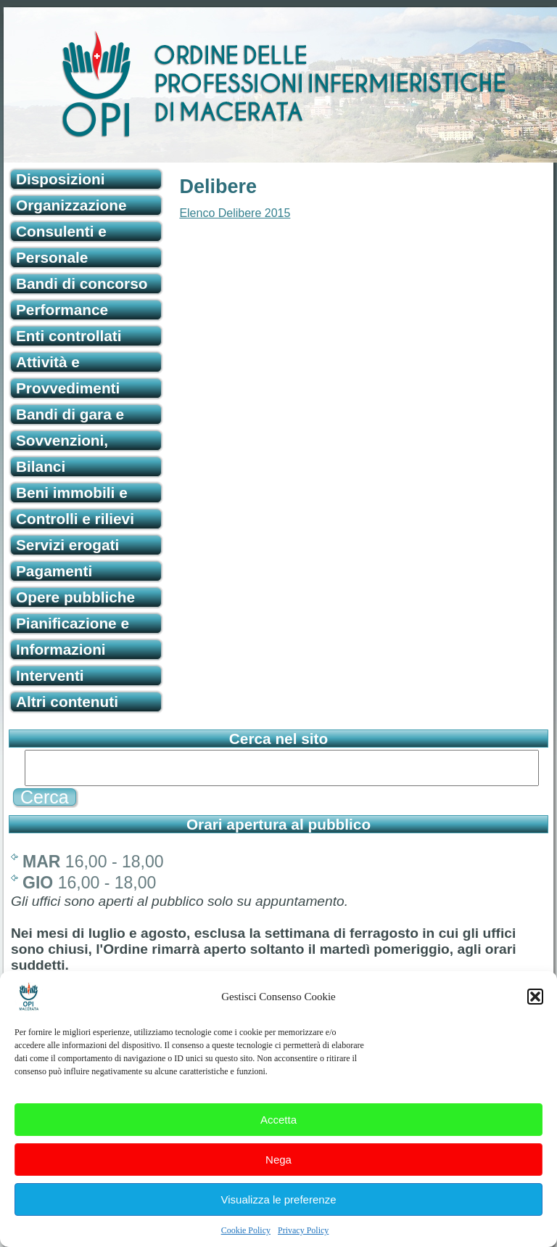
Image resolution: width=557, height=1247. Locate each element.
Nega (278, 1170)
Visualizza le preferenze (279, 1209)
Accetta (278, 1130)
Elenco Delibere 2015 (234, 213)
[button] (535, 1006)
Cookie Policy (246, 1240)
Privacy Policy (303, 1240)
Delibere (218, 186)
